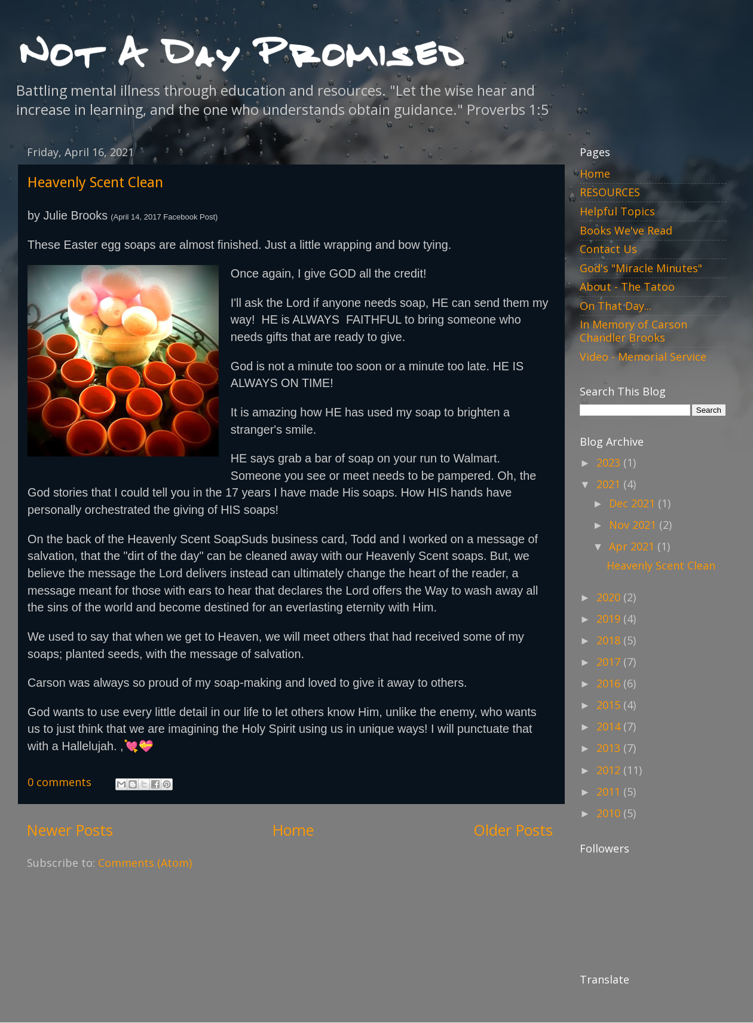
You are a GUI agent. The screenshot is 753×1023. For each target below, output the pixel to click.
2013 (609, 748)
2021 (609, 484)
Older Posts (513, 830)
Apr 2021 (633, 546)
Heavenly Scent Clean (95, 182)
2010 (609, 813)
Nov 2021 (634, 524)
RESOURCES (610, 192)
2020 (609, 597)
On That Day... (615, 306)
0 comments (59, 782)
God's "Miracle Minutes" (641, 268)
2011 (609, 791)
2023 (609, 462)
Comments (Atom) (145, 862)
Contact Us (608, 249)
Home (293, 830)
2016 (609, 683)
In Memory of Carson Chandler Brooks (633, 331)
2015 (609, 705)
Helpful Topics (617, 211)
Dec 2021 (633, 503)
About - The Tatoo (627, 286)
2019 (609, 618)
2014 (609, 726)
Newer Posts (70, 830)
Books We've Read (626, 230)
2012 (609, 770)
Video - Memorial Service (643, 356)
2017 (609, 661)
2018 (609, 640)
